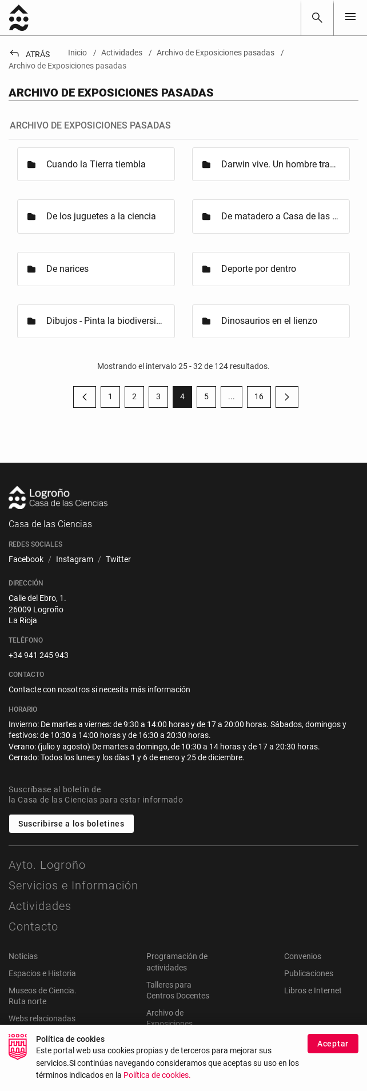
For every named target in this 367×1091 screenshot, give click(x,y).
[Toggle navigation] (350, 17)
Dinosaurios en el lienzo (269, 320)
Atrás (29, 54)
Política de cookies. (157, 1075)
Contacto (33, 926)
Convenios (302, 956)
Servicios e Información (73, 885)
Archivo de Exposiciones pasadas (169, 1024)
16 (262, 399)
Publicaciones (308, 973)
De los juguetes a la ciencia (101, 216)
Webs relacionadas (42, 1018)
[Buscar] (317, 17)
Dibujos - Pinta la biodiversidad (105, 320)
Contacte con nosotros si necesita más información (99, 689)
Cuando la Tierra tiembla (96, 164)
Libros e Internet (313, 990)
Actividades (40, 906)
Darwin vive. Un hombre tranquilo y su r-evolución (280, 164)
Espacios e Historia (42, 973)
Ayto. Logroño (47, 865)
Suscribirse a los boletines (71, 823)
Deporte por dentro (258, 268)
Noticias (23, 956)
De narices (67, 268)
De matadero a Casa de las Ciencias (280, 216)
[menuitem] (26, 559)
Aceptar (333, 1043)
